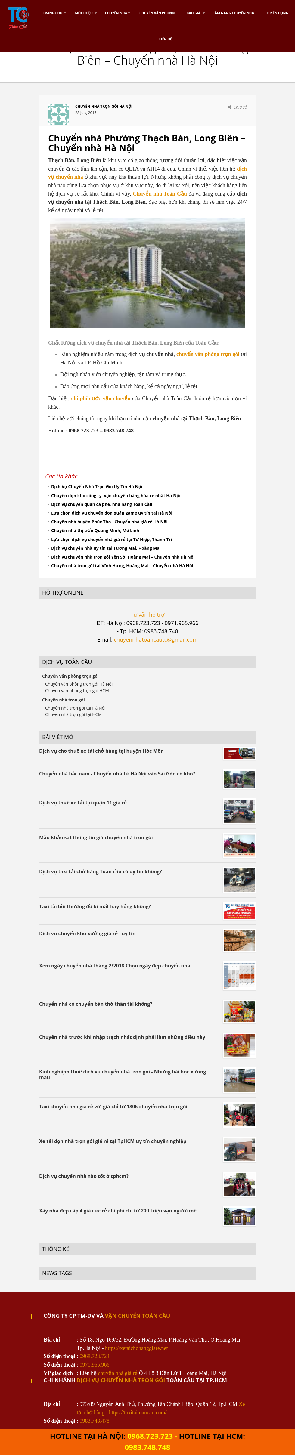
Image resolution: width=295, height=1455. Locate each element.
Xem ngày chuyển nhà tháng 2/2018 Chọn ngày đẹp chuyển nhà (114, 965)
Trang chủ (53, 13)
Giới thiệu (84, 13)
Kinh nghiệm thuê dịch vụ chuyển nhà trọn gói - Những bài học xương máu (122, 1074)
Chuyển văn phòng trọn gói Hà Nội (79, 684)
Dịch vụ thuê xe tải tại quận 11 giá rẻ (83, 802)
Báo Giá (193, 13)
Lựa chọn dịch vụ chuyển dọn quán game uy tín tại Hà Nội (111, 513)
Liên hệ (165, 39)
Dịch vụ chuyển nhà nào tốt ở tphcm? (84, 1176)
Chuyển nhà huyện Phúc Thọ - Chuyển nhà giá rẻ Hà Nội (109, 522)
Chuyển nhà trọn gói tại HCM (73, 714)
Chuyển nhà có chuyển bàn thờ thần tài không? (95, 1004)
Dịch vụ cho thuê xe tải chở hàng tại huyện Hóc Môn (101, 751)
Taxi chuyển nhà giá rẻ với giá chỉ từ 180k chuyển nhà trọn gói (113, 1106)
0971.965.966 (95, 1365)
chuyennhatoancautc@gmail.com (155, 639)
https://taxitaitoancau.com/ (137, 1413)
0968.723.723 (95, 1356)
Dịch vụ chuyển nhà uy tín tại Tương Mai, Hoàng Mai (106, 548)
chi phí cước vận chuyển (100, 398)
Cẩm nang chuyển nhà (233, 13)
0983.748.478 (95, 1421)
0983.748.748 (147, 1447)
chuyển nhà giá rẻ (118, 1373)
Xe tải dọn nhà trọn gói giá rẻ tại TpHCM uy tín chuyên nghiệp (112, 1141)
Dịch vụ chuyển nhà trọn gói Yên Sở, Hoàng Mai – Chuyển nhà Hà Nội (123, 557)
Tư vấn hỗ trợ (148, 614)
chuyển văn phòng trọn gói (207, 354)
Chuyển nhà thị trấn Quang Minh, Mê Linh (95, 530)
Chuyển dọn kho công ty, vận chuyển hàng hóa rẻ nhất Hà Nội (116, 495)
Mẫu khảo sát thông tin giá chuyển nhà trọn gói (96, 837)
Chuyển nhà (116, 13)
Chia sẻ (240, 107)
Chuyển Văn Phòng (156, 13)
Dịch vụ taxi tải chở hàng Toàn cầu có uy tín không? (100, 871)
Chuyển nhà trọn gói (63, 700)
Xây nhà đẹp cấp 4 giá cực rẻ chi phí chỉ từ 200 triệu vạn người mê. (118, 1210)
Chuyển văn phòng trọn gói (70, 676)
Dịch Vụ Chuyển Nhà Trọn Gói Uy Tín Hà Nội (96, 486)
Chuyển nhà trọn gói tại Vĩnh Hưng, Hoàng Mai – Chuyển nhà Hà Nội (122, 565)
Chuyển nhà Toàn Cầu (160, 194)
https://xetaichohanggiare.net (136, 1348)
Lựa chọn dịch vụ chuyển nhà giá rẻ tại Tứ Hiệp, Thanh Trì (111, 539)
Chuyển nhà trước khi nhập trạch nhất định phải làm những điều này (122, 1037)
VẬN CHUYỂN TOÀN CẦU (137, 1315)
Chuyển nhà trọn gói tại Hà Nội (75, 708)
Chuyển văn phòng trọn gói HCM (77, 690)
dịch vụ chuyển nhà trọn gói (121, 1380)
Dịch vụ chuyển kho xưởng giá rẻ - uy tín (87, 933)
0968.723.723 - (153, 1436)
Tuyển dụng (277, 13)
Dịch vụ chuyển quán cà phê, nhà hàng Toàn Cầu (101, 504)
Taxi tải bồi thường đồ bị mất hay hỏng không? (95, 906)
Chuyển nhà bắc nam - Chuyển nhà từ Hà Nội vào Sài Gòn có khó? (117, 773)
